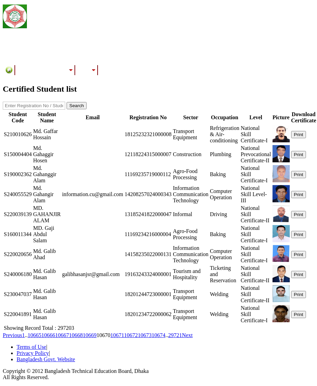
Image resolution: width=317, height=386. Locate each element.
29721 (175, 335)
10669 (90, 335)
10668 (76, 335)
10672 (131, 335)
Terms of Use (31, 347)
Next (187, 335)
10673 (144, 335)
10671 (117, 335)
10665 (34, 335)
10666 (48, 335)
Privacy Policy (33, 353)
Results (87, 70)
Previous (12, 335)
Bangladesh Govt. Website (46, 359)
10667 (62, 335)
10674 (158, 335)
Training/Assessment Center (45, 70)
